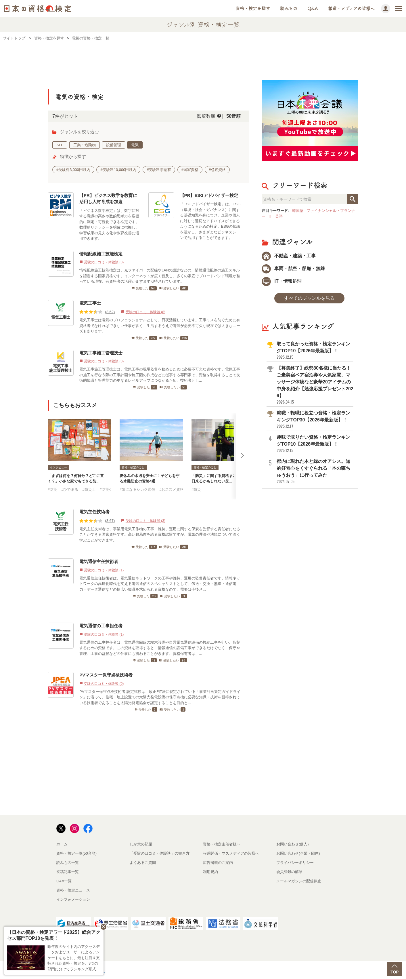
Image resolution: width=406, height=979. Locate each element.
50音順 (233, 116)
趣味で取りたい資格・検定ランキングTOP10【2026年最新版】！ (315, 444)
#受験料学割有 (159, 170)
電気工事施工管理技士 (100, 352)
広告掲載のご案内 (218, 862)
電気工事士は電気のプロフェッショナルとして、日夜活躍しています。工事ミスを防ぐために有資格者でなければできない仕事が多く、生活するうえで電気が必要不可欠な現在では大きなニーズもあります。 (159, 325)
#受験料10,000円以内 (118, 170)
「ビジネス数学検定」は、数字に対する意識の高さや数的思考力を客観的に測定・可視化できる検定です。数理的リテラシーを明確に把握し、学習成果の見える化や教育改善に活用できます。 (109, 224)
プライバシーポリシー (295, 862)
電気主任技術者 (94, 511)
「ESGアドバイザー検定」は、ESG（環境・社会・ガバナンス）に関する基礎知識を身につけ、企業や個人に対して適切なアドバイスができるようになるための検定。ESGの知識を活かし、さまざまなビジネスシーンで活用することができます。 (210, 221)
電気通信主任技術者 (98, 561)
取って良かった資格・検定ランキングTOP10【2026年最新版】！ (315, 350)
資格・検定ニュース (73, 890)
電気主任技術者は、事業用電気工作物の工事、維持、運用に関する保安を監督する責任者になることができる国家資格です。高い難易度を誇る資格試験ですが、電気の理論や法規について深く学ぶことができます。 (159, 534)
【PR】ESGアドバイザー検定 (209, 195)
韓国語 (297, 210)
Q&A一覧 (64, 881)
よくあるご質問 (143, 862)
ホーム (62, 844)
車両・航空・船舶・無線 (293, 268)
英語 (279, 216)
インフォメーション (73, 899)
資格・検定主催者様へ (221, 844)
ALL (59, 145)
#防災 (52, 489)
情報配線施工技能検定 (100, 253)
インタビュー (58, 467)
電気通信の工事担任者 (100, 625)
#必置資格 (217, 170)
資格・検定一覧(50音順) (76, 853)
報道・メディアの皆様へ (351, 8)
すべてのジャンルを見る (309, 298)
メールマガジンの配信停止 (298, 881)
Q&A (312, 8)
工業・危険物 (84, 145)
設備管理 (113, 145)
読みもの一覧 (67, 862)
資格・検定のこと (133, 467)
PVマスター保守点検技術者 (106, 674)
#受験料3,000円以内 (73, 170)
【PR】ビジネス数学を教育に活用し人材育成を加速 (108, 198)
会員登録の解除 (289, 872)
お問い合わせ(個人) (292, 844)
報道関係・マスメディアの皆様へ (231, 853)
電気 (135, 145)
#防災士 (88, 489)
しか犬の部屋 (141, 844)
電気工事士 (90, 303)
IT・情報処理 (282, 281)
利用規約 (210, 872)
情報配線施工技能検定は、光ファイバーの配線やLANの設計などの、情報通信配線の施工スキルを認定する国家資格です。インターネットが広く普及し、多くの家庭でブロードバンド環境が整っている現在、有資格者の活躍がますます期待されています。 (159, 276)
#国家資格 (189, 170)
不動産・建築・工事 (289, 255)
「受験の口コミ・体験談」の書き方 (159, 853)
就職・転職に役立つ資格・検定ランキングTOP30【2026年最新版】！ (315, 419)
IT (270, 216)
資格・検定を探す (252, 8)
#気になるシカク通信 (137, 489)
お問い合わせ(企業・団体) (298, 853)
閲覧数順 (206, 116)
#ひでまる (69, 489)
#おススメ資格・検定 (177, 489)
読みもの (288, 8)
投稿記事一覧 (67, 872)
